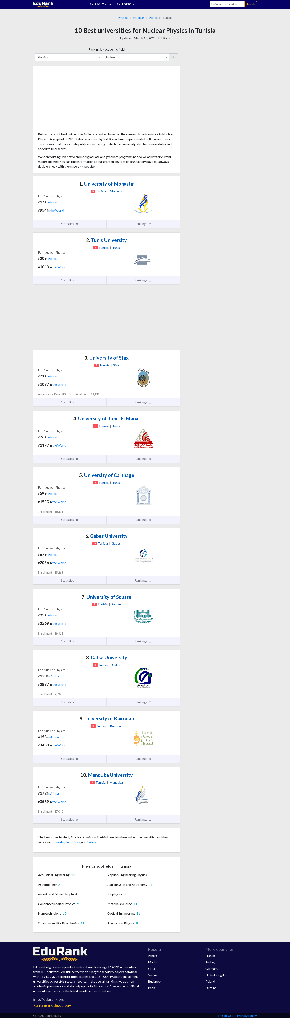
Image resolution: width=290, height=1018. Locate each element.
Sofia (151, 968)
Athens (153, 956)
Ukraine (210, 988)
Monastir (57, 842)
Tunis (69, 842)
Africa (153, 17)
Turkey (210, 962)
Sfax (77, 842)
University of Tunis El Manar (106, 418)
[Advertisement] (68, 100)
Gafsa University (106, 657)
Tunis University (106, 240)
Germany (211, 968)
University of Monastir (106, 184)
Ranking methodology (52, 1005)
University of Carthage (106, 475)
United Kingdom (216, 975)
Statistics (70, 224)
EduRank (164, 38)
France (210, 956)
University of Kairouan (106, 718)
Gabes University (106, 536)
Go (173, 57)
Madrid (153, 962)
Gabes (91, 842)
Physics (123, 17)
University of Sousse (107, 597)
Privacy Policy (247, 1015)
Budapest (154, 981)
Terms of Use (224, 1015)
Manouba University (106, 775)
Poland (210, 981)
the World (57, 210)
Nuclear (138, 17)
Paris (151, 988)
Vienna (152, 975)
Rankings (143, 224)
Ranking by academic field (106, 49)
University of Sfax (106, 358)
